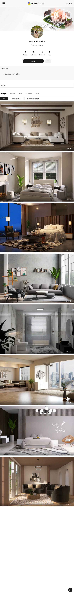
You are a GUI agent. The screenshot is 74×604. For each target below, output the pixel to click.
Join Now (69, 3)
